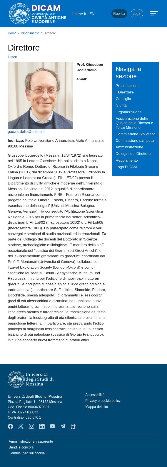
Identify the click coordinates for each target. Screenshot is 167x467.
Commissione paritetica (135, 140)
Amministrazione (129, 147)
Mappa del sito (96, 407)
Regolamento (127, 160)
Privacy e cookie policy (103, 401)
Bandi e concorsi (21, 447)
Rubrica (119, 13)
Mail (102, 13)
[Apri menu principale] (154, 13)
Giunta (121, 105)
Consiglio (123, 98)
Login (137, 13)
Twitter (20, 426)
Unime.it (79, 14)
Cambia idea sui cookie (27, 453)
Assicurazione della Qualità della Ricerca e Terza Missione (134, 123)
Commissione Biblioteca (135, 134)
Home (12, 33)
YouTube (52, 426)
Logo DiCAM (126, 167)
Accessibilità (95, 395)
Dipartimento (30, 33)
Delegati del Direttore (133, 153)
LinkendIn (42, 426)
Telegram (62, 426)
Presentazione (127, 85)
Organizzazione (129, 112)
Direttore (126, 92)
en (91, 14)
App (73, 426)
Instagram (31, 426)
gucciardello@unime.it (26, 131)
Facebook (10, 426)
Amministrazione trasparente (31, 441)
